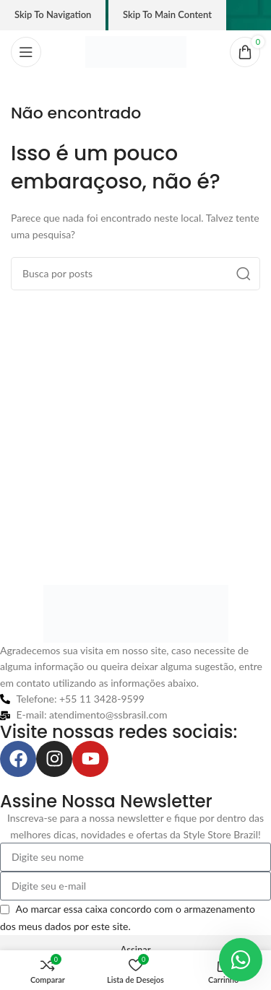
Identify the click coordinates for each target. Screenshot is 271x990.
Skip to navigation (52, 14)
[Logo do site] (135, 51)
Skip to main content (167, 14)
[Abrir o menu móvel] (26, 52)
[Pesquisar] (135, 273)
